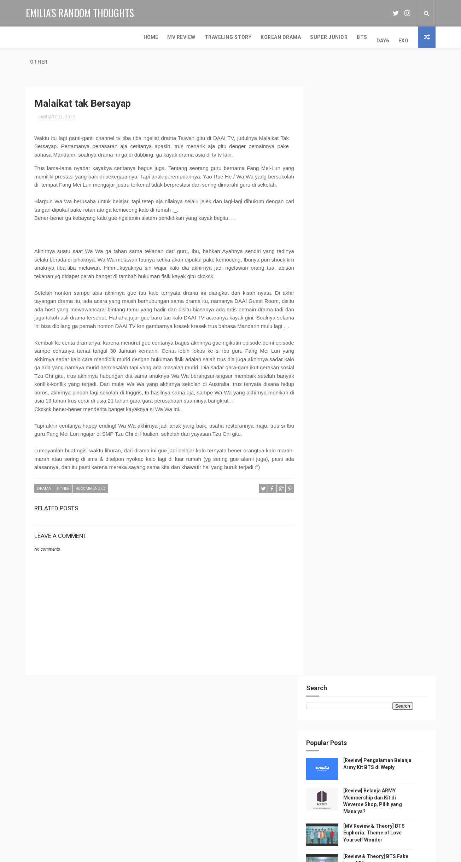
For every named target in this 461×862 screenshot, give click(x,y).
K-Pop (91, 724)
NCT (33, 749)
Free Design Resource (235, 853)
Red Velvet (57, 749)
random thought (111, 737)
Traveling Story (114, 37)
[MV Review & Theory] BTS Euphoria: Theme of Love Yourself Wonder (385, 219)
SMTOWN (38, 737)
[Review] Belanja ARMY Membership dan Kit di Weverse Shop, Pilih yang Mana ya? (248, 759)
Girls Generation (128, 749)
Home (37, 37)
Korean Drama (167, 37)
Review (36, 724)
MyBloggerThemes (284, 853)
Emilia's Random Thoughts (79, 12)
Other (313, 37)
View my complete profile (332, 755)
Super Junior (215, 37)
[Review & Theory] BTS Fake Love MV (245, 813)
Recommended (90, 489)
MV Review (68, 37)
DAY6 (269, 37)
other (63, 489)
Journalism (88, 749)
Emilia (338, 722)
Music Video (64, 724)
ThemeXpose (194, 853)
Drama (44, 489)
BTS (248, 37)
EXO (290, 37)
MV (109, 724)
